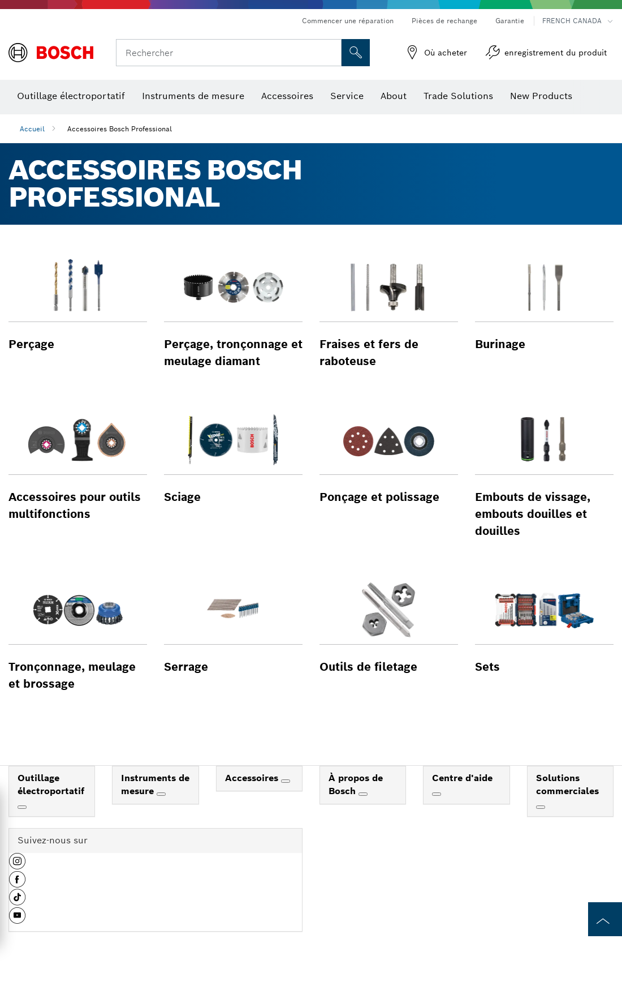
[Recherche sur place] (356, 52)
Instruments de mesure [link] (155, 784)
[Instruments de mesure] (161, 794)
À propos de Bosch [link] (356, 784)
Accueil (32, 129)
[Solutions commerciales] (540, 807)
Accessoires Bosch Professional (119, 129)
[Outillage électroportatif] (22, 807)
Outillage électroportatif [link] (51, 784)
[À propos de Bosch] (363, 794)
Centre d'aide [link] (462, 778)
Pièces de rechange (444, 20)
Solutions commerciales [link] (567, 784)
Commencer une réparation (348, 20)
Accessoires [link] (253, 778)
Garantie (509, 20)
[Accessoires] (285, 781)
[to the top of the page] (605, 919)
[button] (77, 303)
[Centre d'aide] (436, 794)
